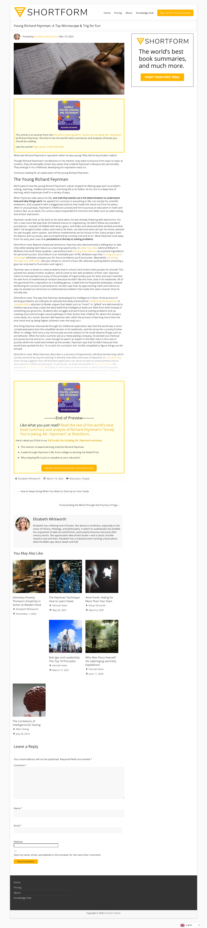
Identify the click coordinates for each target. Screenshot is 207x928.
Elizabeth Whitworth (45, 36)
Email (18, 824)
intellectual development (103, 301)
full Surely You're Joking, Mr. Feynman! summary (75, 440)
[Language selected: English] (190, 925)
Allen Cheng (22, 728)
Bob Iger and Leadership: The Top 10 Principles (64, 658)
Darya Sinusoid (97, 604)
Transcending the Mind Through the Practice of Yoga (90, 503)
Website (18, 840)
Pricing (118, 12)
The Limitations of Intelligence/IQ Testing (27, 721)
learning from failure (83, 251)
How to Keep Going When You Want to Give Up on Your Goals (53, 490)
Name (18, 807)
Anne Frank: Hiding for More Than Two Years (99, 598)
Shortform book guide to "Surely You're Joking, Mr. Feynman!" (87, 134)
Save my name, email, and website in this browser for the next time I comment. (57, 853)
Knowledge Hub (145, 12)
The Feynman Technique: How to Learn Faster (64, 598)
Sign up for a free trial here (49, 146)
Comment (20, 764)
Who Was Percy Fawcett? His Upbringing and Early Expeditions (100, 659)
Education (75, 477)
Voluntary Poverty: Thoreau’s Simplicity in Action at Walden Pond (27, 599)
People (86, 477)
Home (107, 12)
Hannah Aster (59, 604)
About (129, 12)
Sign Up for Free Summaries (175, 12)
